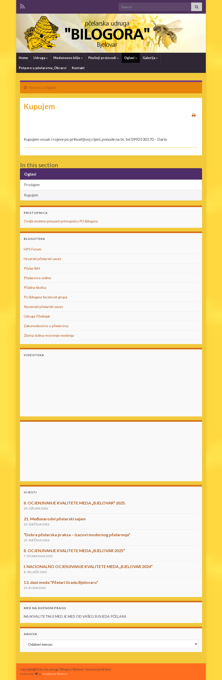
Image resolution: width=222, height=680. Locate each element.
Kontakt (78, 68)
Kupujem (31, 195)
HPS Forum (32, 249)
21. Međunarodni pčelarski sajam (55, 518)
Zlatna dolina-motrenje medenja (49, 335)
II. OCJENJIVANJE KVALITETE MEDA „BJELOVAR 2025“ (74, 550)
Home (23, 58)
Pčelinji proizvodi (103, 58)
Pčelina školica (35, 287)
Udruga (40, 58)
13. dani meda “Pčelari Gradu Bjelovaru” (61, 582)
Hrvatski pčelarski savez (42, 259)
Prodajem (32, 185)
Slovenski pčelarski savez (43, 306)
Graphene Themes (55, 674)
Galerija (150, 58)
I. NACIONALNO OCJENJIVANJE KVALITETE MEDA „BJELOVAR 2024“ (88, 566)
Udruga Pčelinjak (37, 316)
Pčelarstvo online (37, 278)
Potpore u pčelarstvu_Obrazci (42, 68)
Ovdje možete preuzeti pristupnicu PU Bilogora (61, 221)
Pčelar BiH (32, 268)
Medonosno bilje (68, 58)
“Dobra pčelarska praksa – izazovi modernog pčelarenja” (77, 534)
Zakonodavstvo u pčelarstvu (46, 326)
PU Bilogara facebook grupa (45, 297)
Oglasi (130, 58)
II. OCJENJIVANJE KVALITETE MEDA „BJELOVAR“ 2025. (75, 502)
